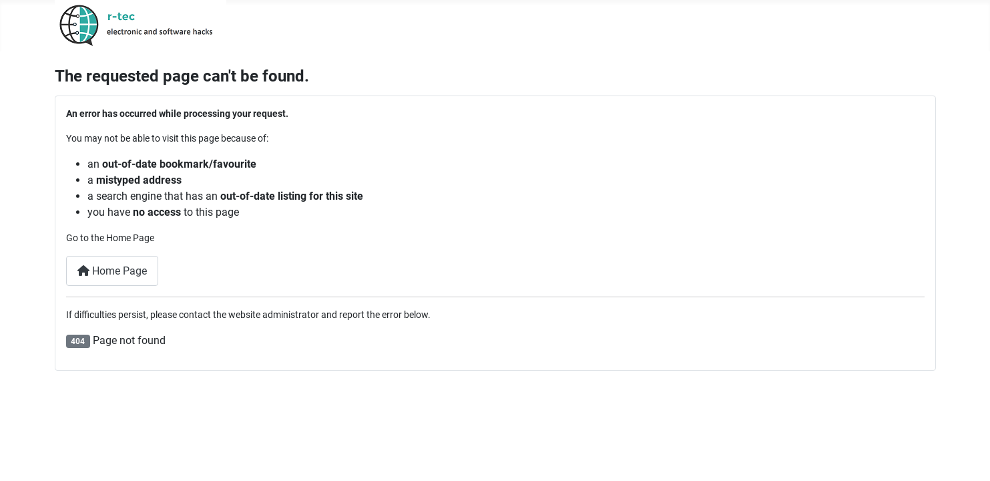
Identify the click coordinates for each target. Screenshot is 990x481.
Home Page (112, 271)
